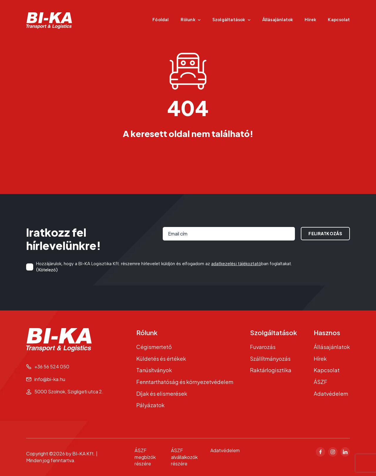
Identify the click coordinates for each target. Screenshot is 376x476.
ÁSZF (320, 381)
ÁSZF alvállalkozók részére (184, 457)
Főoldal (160, 19)
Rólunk (146, 332)
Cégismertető (154, 346)
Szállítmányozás (270, 358)
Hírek (310, 19)
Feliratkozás (325, 233)
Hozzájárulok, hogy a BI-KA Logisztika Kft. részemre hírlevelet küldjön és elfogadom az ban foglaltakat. (164, 267)
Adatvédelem (331, 393)
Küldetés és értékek (161, 358)
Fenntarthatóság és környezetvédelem (184, 381)
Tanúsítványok (154, 370)
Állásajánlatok (277, 19)
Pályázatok (150, 405)
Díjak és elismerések (161, 393)
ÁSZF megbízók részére (145, 457)
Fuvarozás (263, 346)
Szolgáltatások (273, 332)
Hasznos (327, 332)
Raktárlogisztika (270, 370)
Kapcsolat (339, 19)
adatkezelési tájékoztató (236, 263)
